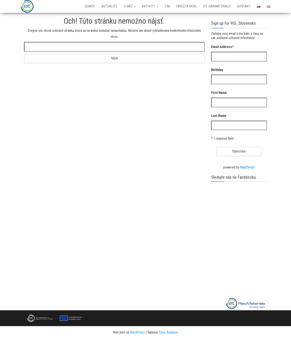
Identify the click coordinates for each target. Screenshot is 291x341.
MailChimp (247, 167)
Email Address (222, 47)
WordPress (137, 332)
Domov (90, 6)
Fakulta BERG (186, 6)
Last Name (218, 116)
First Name (219, 93)
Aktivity (150, 6)
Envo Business (168, 332)
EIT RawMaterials (217, 6)
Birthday (217, 70)
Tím (167, 6)
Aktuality (109, 6)
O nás (129, 6)
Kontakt (244, 6)
